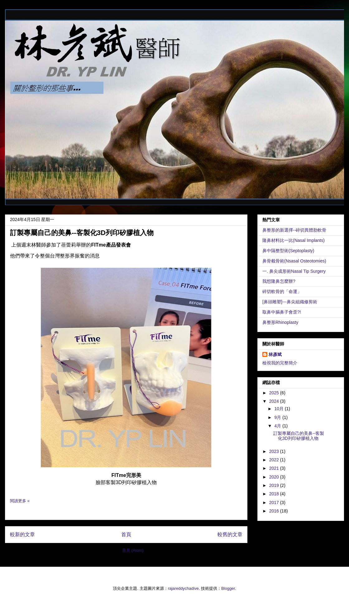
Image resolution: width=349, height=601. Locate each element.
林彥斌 (275, 354)
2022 (274, 459)
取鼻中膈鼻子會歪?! (281, 312)
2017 (274, 502)
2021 (274, 468)
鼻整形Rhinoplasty (280, 322)
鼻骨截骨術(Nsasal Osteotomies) (294, 260)
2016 (274, 510)
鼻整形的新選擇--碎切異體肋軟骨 (294, 230)
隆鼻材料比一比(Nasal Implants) (293, 240)
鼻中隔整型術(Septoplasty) (288, 250)
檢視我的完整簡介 (279, 362)
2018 (274, 493)
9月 (278, 417)
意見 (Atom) (133, 550)
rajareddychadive (183, 588)
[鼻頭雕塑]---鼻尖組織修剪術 (289, 301)
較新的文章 (22, 534)
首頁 (126, 534)
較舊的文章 (230, 534)
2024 (274, 401)
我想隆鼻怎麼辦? (278, 281)
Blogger (228, 588)
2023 (274, 451)
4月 (278, 425)
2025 (274, 392)
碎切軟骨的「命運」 (282, 291)
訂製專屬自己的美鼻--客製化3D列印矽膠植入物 (82, 233)
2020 (274, 476)
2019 (274, 485)
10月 (279, 408)
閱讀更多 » (20, 500)
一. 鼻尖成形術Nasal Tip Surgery (294, 271)
